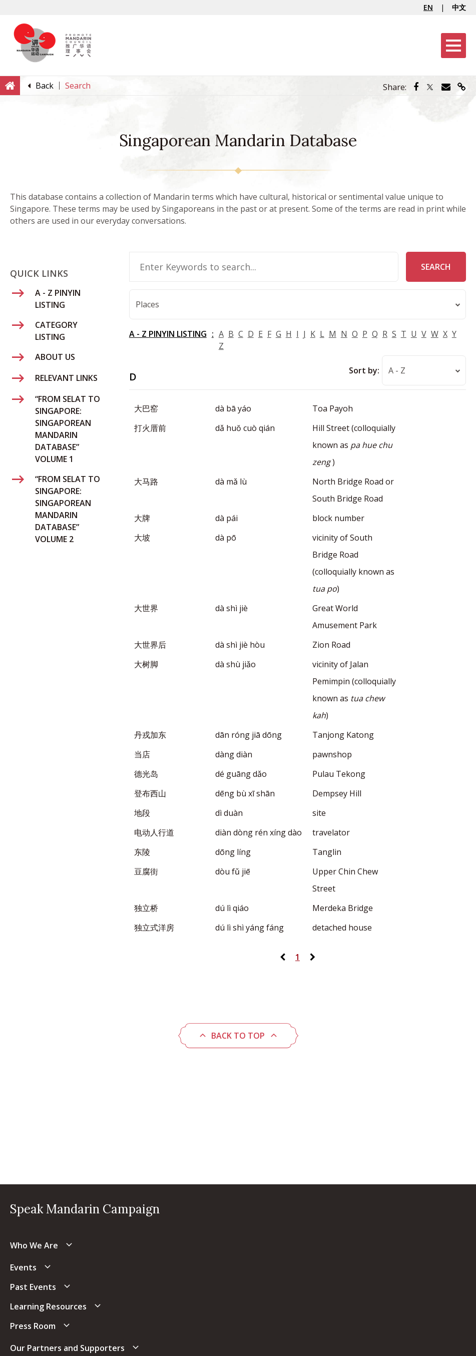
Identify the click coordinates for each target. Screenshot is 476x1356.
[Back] (44, 86)
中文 (459, 7)
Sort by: (364, 370)
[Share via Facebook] (415, 87)
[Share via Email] (445, 87)
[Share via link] (461, 87)
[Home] (10, 85)
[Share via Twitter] (429, 87)
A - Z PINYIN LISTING (168, 333)
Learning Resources (48, 1306)
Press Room (33, 1325)
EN (428, 7)
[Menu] (453, 45)
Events (23, 1267)
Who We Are (34, 1245)
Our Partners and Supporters (67, 1347)
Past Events (33, 1286)
